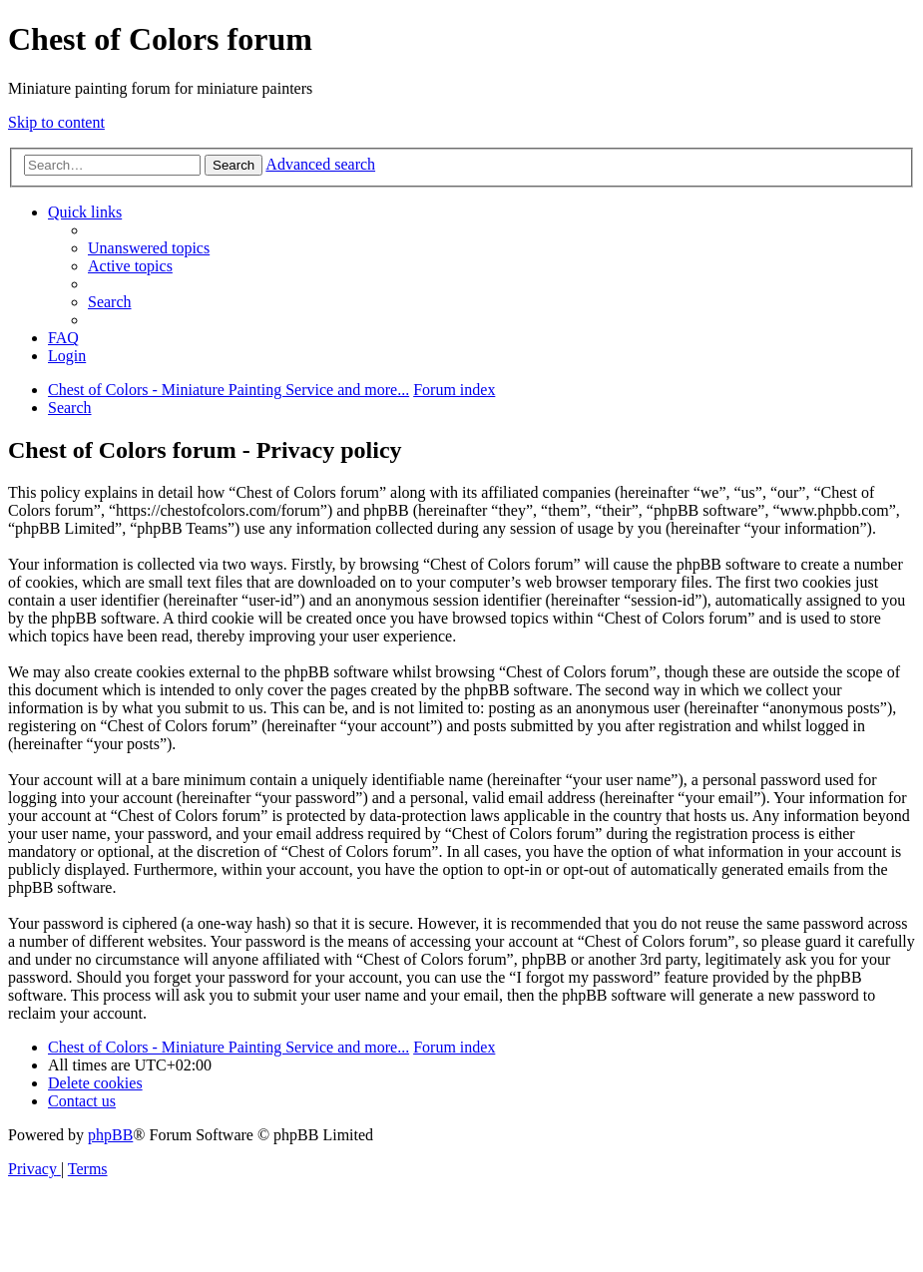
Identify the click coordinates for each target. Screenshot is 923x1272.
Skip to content (56, 122)
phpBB (110, 1134)
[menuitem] (149, 247)
